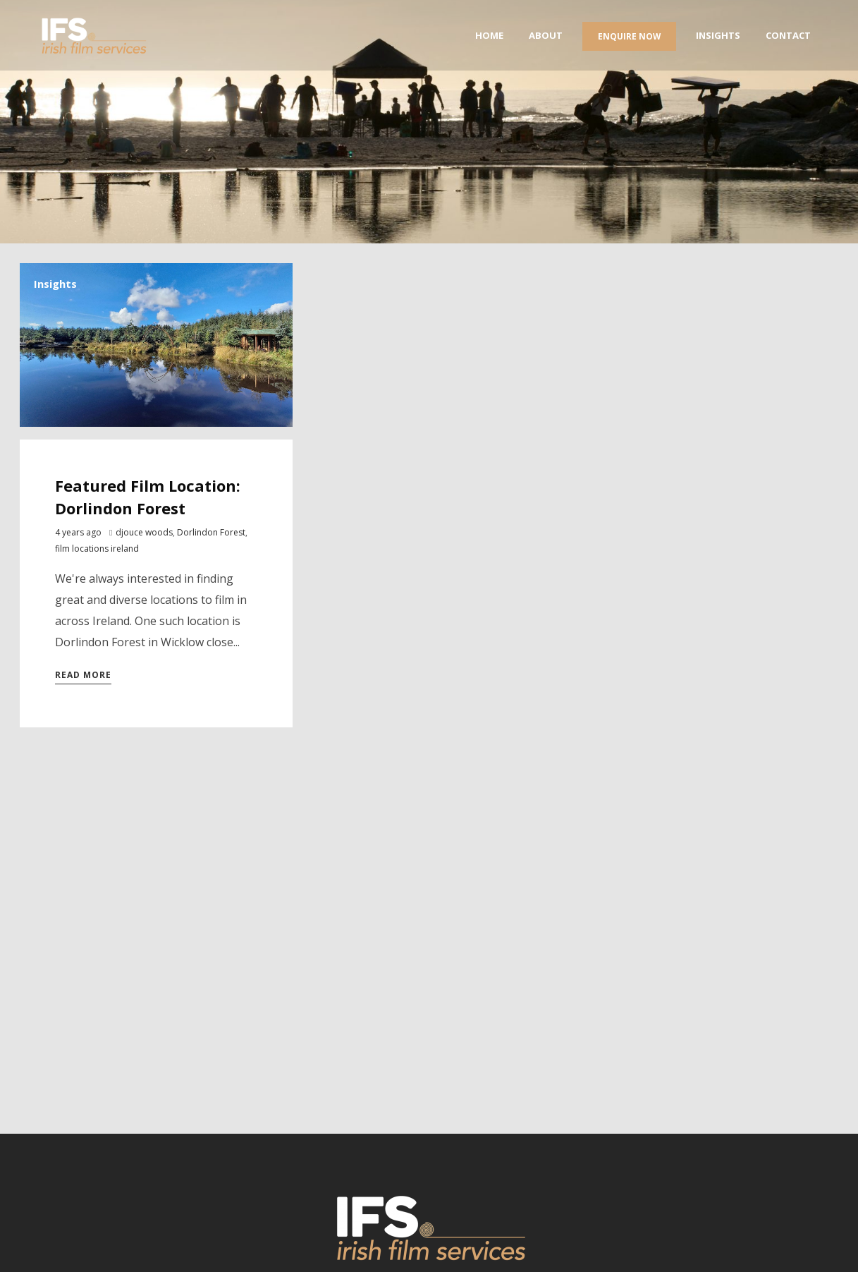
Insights (55, 284)
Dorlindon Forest (211, 532)
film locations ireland (97, 549)
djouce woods (144, 532)
